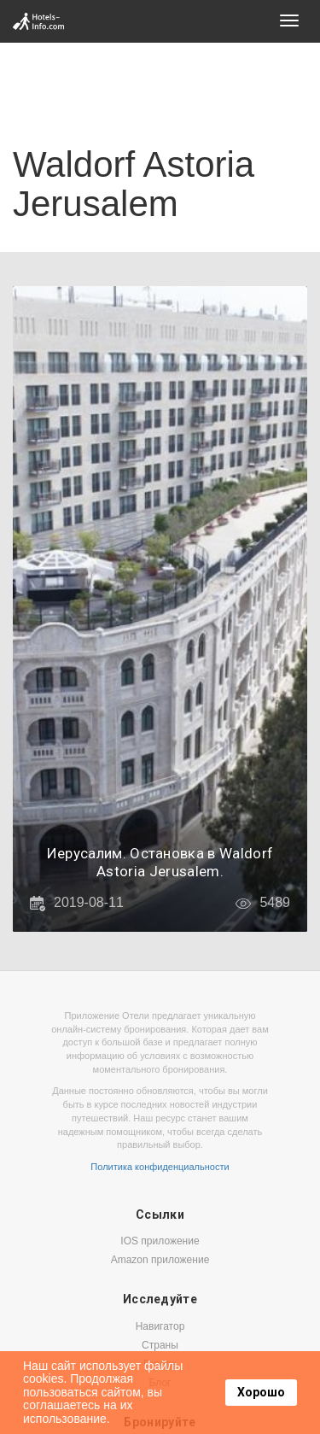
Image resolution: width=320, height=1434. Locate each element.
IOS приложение (159, 1241)
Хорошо (261, 1392)
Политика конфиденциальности (159, 1167)
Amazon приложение (160, 1260)
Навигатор (160, 1326)
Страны (160, 1345)
